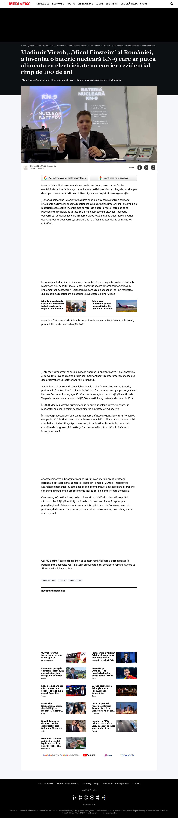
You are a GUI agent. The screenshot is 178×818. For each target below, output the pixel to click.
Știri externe (85, 4)
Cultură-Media (129, 4)
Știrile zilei (43, 4)
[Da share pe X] (146, 167)
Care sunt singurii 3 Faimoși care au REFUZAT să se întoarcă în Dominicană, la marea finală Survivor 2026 (103, 689)
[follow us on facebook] (127, 755)
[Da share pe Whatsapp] (153, 167)
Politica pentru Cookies (67, 784)
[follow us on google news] (50, 755)
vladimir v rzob (75, 580)
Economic (58, 4)
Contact (136, 784)
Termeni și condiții (91, 784)
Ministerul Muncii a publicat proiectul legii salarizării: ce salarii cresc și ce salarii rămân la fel (51, 742)
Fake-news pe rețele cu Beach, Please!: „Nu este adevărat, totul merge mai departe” (52, 672)
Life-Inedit (112, 4)
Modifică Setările (89, 790)
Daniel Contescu (37, 168)
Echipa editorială (45, 784)
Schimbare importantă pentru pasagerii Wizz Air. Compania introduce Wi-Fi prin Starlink (102, 305)
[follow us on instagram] (108, 755)
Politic (71, 4)
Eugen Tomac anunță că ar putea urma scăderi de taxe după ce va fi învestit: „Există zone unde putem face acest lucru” (52, 689)
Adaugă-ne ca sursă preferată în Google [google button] (64, 178)
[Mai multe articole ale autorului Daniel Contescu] (25, 167)
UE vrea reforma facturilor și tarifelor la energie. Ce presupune (51, 656)
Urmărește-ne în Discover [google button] (113, 178)
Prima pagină (26, 45)
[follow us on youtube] (89, 755)
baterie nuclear (49, 580)
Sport (143, 4)
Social (99, 4)
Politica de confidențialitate (116, 784)
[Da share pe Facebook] (139, 167)
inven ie (62, 580)
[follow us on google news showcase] (70, 755)
